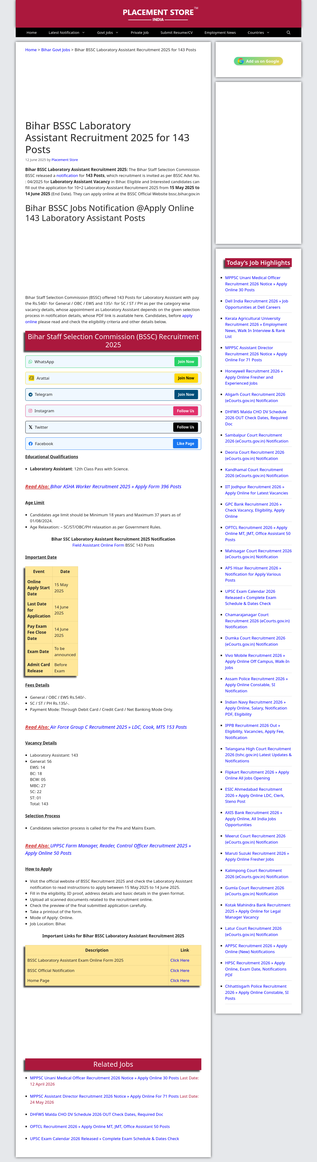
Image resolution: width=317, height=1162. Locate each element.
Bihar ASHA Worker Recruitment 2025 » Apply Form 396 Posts (115, 486)
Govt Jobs (111, 32)
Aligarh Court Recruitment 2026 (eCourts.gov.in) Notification (255, 397)
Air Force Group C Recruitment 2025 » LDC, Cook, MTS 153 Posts (118, 727)
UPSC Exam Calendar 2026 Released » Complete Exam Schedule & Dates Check (104, 1138)
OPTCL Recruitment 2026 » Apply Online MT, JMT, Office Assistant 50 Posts (100, 1126)
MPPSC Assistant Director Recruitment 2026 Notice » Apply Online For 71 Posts (104, 1096)
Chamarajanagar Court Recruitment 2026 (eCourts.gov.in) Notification (257, 620)
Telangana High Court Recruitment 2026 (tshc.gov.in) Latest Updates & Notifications (258, 755)
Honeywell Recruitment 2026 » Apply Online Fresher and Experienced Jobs (254, 377)
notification (67, 175)
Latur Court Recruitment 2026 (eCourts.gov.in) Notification (253, 931)
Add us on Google (258, 61)
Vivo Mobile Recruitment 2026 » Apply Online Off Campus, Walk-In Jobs (257, 661)
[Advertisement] (113, 86)
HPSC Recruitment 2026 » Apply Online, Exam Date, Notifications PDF (256, 969)
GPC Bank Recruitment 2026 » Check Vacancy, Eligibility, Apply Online (255, 510)
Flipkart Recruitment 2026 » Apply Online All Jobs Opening (257, 775)
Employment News (220, 32)
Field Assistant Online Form (98, 545)
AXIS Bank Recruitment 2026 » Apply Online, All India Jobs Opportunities (253, 818)
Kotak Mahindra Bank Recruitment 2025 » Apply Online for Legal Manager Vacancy (258, 911)
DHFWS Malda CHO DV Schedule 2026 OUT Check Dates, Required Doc (96, 1114)
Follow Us (185, 410)
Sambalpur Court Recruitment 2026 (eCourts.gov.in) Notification (256, 438)
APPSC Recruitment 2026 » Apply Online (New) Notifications (256, 949)
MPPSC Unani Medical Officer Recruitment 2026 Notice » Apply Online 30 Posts (104, 1078)
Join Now (186, 361)
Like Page (185, 443)
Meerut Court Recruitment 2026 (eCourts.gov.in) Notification (255, 839)
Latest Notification (70, 32)
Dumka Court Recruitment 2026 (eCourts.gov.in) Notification (255, 641)
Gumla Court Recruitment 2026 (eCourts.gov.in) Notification (254, 891)
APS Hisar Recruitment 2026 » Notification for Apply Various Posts (253, 574)
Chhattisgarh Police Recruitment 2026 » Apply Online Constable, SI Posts (257, 992)
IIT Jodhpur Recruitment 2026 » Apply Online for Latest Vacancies (256, 490)
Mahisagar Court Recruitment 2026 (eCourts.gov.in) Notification (258, 554)
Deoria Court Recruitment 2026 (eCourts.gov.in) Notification (254, 455)
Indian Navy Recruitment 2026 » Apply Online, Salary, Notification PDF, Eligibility (256, 708)
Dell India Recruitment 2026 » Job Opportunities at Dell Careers (256, 304)
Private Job (140, 32)
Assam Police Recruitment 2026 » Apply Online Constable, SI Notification (256, 685)
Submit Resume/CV (177, 32)
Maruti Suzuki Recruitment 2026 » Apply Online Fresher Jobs (257, 856)
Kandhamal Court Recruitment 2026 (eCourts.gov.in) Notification (256, 472)
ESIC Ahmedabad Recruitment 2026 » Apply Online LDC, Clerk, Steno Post (254, 795)
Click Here (179, 960)
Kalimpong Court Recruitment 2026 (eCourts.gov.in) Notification (256, 873)
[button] (288, 32)
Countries (262, 32)
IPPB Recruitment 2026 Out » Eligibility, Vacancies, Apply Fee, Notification (254, 731)
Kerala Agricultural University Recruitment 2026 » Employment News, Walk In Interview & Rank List (256, 327)
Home (32, 32)
